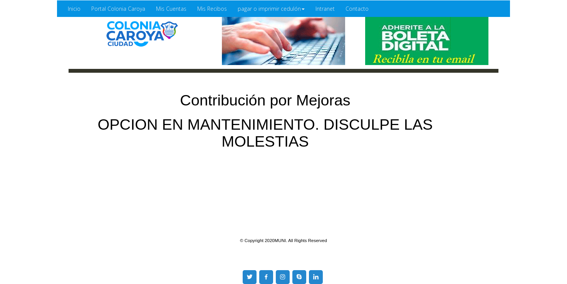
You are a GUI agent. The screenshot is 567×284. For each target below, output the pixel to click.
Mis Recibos (212, 9)
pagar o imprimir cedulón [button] (271, 9)
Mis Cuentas (171, 9)
